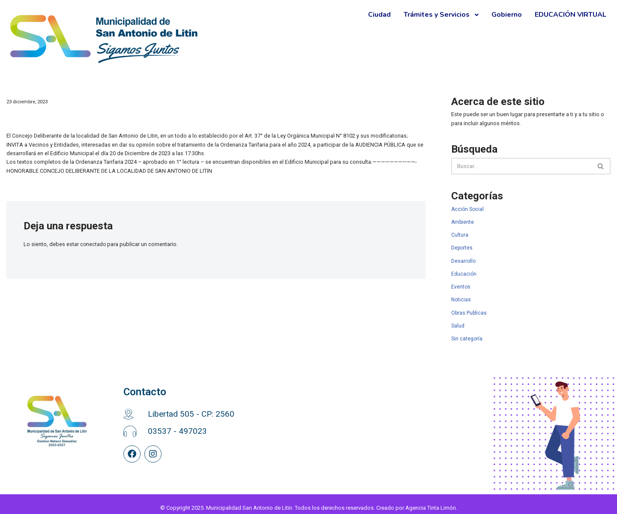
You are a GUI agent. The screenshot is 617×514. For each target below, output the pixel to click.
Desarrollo (463, 256)
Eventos (460, 281)
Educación (463, 269)
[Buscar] (521, 164)
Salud (457, 319)
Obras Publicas (469, 307)
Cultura (459, 231)
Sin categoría (466, 331)
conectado (90, 241)
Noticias (461, 294)
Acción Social (467, 206)
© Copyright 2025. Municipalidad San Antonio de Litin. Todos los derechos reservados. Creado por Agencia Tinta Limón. (308, 500)
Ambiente (462, 219)
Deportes (462, 244)
